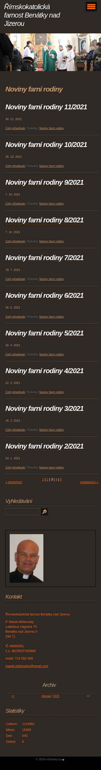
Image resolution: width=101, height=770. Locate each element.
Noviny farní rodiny (51, 128)
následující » (89, 482)
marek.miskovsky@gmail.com (26, 666)
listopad (46, 696)
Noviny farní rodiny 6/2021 (44, 295)
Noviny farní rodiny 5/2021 (44, 333)
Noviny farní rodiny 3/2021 (44, 408)
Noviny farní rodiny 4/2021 (44, 371)
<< (13, 696)
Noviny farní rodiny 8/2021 (44, 220)
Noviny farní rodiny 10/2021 (46, 145)
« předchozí (13, 482)
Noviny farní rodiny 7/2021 (44, 258)
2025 (56, 696)
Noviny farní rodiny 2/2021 (44, 446)
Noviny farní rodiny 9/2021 (44, 182)
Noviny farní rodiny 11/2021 (46, 107)
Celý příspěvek (15, 128)
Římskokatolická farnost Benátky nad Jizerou (32, 15)
